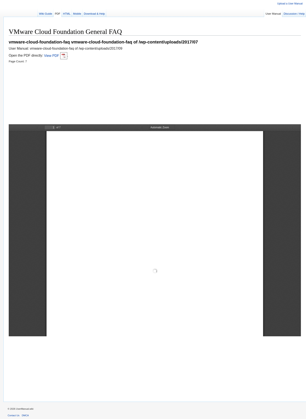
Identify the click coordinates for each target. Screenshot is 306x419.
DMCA (25, 415)
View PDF (55, 55)
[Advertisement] (136, 94)
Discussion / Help (294, 13)
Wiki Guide (45, 13)
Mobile (77, 13)
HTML (66, 13)
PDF (57, 13)
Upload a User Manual (290, 3)
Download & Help (94, 13)
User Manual (273, 13)
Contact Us (13, 415)
